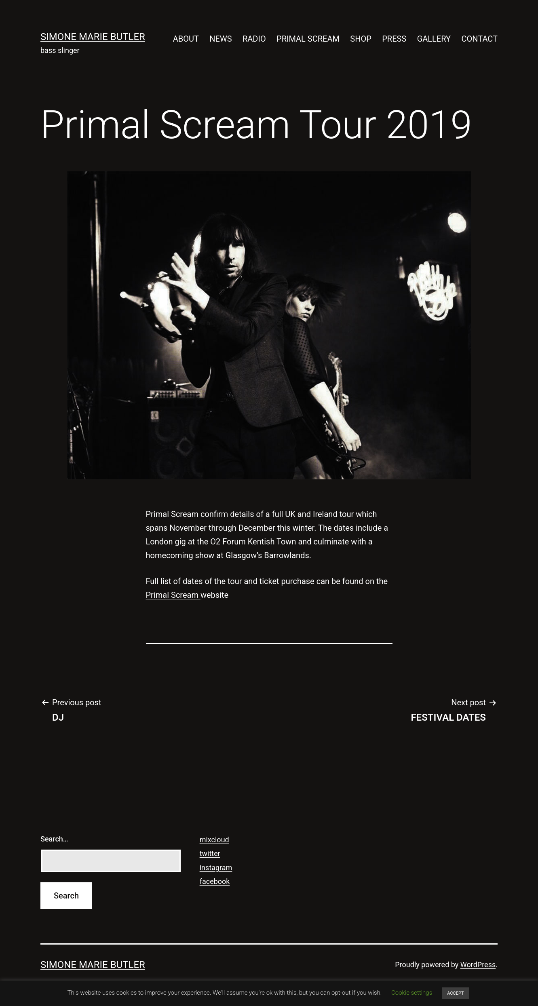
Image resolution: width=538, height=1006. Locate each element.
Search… (54, 839)
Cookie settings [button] (411, 992)
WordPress (478, 964)
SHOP (360, 39)
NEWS (220, 39)
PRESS (394, 39)
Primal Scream (173, 595)
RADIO (254, 39)
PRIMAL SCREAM (308, 39)
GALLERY (434, 39)
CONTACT (479, 39)
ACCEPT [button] (455, 993)
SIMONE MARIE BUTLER (92, 36)
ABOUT (186, 39)
